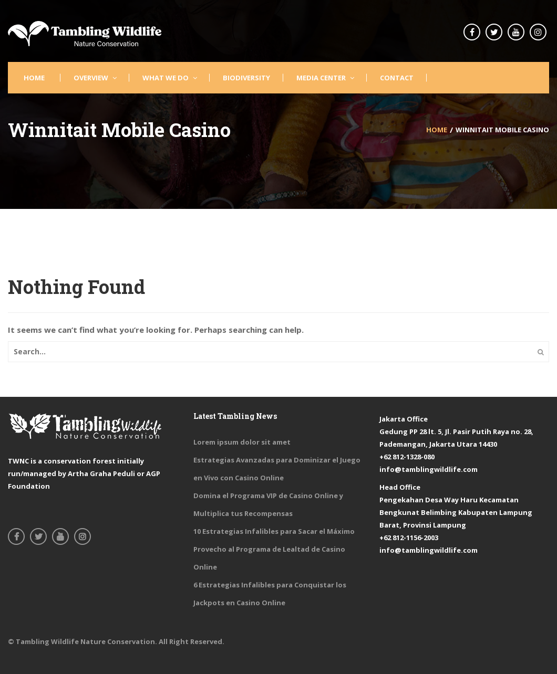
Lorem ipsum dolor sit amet (242, 442)
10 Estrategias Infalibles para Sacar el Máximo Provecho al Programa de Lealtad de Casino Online (274, 549)
